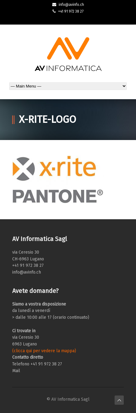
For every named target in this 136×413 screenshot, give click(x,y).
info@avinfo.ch (71, 4)
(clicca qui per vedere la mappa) (44, 350)
